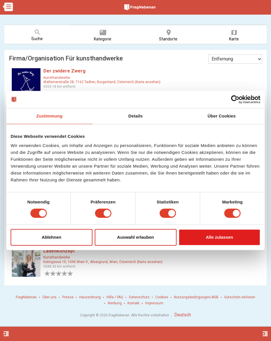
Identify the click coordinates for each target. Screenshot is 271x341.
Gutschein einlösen (239, 297)
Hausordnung (90, 297)
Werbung (115, 303)
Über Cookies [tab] (222, 115)
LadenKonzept (59, 251)
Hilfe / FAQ (115, 297)
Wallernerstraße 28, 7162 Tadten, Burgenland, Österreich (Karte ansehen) (101, 82)
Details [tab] (135, 115)
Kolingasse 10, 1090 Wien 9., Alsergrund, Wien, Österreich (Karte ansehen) (102, 262)
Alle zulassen (219, 237)
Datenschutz (139, 297)
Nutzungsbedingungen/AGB (196, 297)
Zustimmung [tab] (49, 115)
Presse (67, 297)
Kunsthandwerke (56, 78)
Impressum (154, 303)
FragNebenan (26, 297)
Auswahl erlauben (135, 237)
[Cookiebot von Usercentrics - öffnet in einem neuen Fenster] (235, 99)
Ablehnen (51, 237)
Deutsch (182, 315)
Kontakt (133, 303)
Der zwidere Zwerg (64, 71)
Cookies (161, 297)
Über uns (49, 297)
